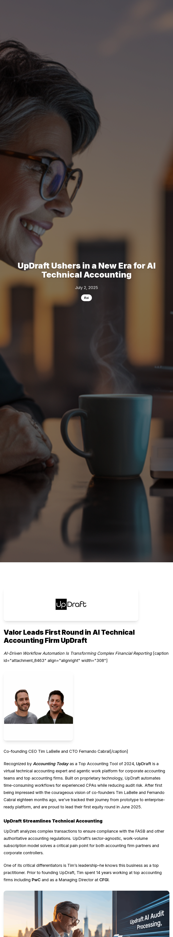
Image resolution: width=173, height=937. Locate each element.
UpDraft (143, 763)
